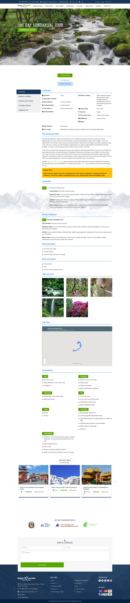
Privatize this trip (65, 84)
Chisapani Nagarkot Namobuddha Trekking (95, 488)
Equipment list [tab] (23, 110)
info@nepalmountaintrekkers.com (49, 1)
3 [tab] (128, 38)
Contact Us (78, 592)
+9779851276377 (23, 1)
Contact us (107, 6)
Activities (80, 6)
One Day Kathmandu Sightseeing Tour (32, 488)
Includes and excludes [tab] (26, 101)
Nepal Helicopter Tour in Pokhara (64, 487)
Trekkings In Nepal (56, 586)
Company (97, 1)
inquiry (83, 163)
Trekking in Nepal (38, 6)
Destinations (70, 6)
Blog (103, 1)
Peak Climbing (60, 6)
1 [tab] (128, 36)
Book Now (65, 75)
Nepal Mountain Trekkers (55, 161)
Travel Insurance (80, 589)
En (106, 1)
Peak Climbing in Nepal (57, 592)
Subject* (23, 551)
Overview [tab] (22, 92)
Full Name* (24, 546)
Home (52, 580)
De (110, 1)
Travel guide (89, 6)
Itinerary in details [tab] (25, 96)
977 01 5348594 (34, 1)
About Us (53, 583)
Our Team (78, 583)
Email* (68, 546)
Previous (15, 481)
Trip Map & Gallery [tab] (25, 105)
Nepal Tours (50, 6)
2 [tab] (128, 37)
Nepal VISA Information (82, 580)
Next (115, 481)
